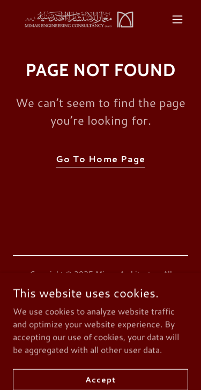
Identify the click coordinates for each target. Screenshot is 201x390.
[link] (74, 19)
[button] (177, 19)
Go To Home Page (100, 158)
